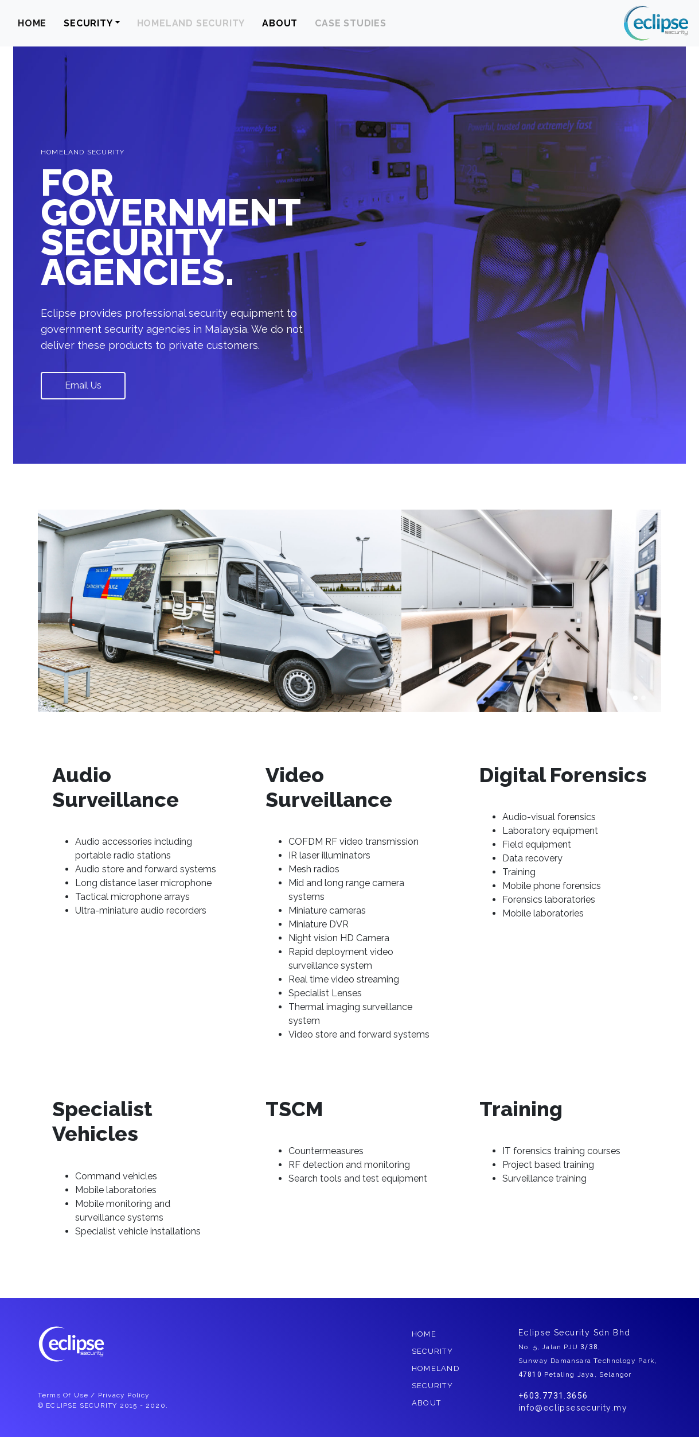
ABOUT (280, 23)
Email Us (83, 385)
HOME (32, 23)
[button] (420, 611)
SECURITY (88, 23)
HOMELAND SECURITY (191, 23)
